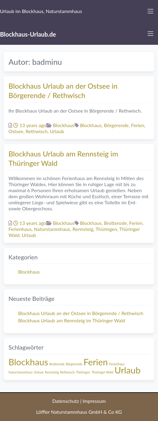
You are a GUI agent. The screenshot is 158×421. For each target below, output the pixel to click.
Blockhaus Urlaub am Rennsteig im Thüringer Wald (71, 320)
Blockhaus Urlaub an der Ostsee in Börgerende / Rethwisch (80, 313)
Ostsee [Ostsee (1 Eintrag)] (39, 372)
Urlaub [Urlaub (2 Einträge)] (127, 370)
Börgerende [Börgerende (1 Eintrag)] (74, 364)
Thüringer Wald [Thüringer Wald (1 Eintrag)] (102, 372)
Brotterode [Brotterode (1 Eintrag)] (57, 364)
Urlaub (57, 131)
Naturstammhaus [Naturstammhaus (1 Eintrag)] (20, 372)
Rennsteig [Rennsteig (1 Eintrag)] (52, 372)
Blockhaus (64, 125)
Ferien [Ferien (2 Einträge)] (96, 362)
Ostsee (15, 131)
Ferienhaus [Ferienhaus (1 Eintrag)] (116, 364)
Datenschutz (65, 401)
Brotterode (115, 223)
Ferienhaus (20, 229)
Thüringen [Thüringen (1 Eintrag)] (83, 372)
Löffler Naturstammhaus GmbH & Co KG (79, 412)
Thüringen (106, 229)
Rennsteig (83, 229)
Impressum (94, 401)
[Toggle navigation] (150, 11)
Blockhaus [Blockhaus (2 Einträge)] (28, 362)
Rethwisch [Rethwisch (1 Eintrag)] (67, 372)
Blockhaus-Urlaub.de (28, 34)
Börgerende (116, 125)
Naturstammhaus (52, 229)
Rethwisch (36, 131)
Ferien (137, 125)
